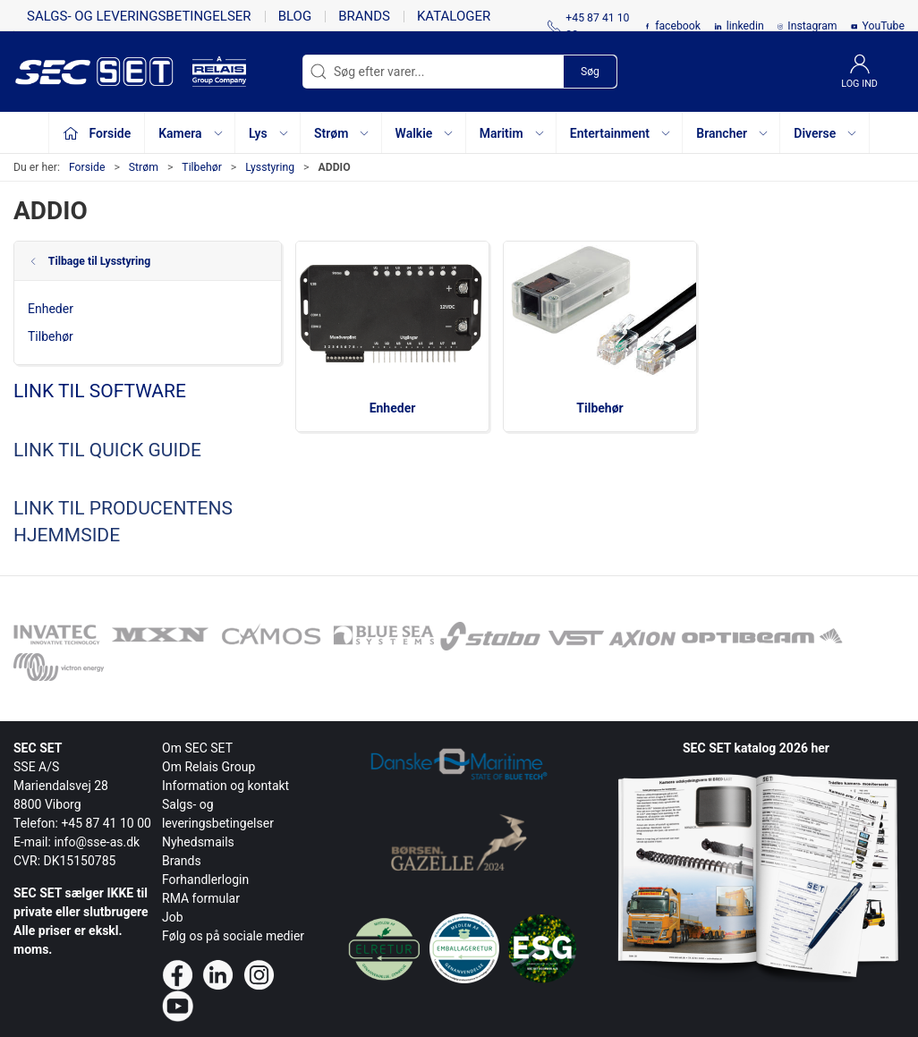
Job (172, 917)
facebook (678, 26)
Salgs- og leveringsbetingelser (139, 16)
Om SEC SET (197, 748)
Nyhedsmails (198, 842)
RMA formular (201, 898)
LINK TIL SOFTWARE (99, 391)
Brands (364, 16)
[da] (102, 71)
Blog (295, 16)
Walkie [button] (425, 133)
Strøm (143, 167)
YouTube (883, 26)
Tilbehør (201, 167)
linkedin (745, 26)
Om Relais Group (208, 767)
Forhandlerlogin (205, 879)
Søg (590, 71)
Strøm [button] (342, 133)
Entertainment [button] (621, 133)
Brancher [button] (732, 133)
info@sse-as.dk (97, 842)
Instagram (812, 26)
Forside (87, 167)
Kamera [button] (191, 133)
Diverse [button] (826, 133)
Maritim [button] (513, 133)
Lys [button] (269, 133)
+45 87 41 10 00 (106, 823)
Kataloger (453, 16)
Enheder (50, 309)
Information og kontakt (225, 785)
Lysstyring (269, 167)
